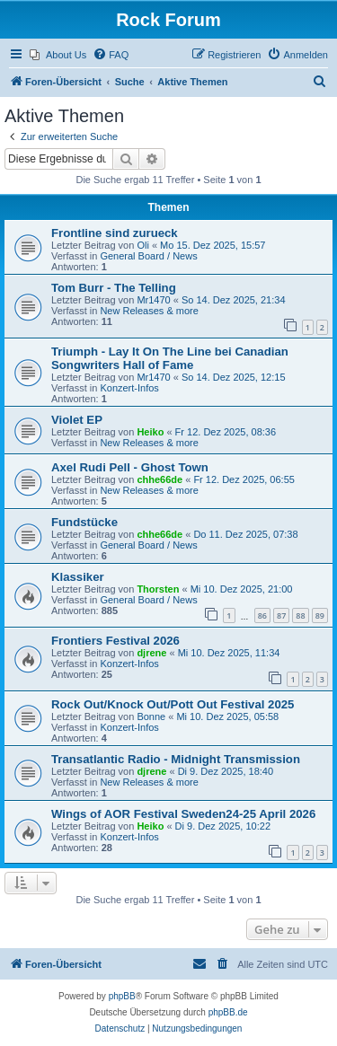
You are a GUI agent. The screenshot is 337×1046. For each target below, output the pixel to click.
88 (300, 615)
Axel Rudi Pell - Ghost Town (129, 467)
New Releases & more (149, 310)
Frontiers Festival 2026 (115, 640)
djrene (151, 652)
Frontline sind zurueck (114, 233)
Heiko (150, 431)
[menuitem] (58, 55)
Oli (142, 245)
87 (281, 615)
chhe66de (159, 479)
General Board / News (148, 256)
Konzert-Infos (129, 387)
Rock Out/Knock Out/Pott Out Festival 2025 (172, 704)
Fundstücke (84, 522)
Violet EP (76, 419)
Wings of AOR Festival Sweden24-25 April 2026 (183, 814)
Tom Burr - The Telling (113, 287)
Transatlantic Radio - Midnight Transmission (175, 759)
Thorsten (158, 589)
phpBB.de (228, 1012)
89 (319, 615)
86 (262, 615)
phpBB (122, 996)
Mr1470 (153, 299)
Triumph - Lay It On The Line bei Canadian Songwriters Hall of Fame (169, 358)
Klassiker (77, 577)
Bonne (151, 716)
